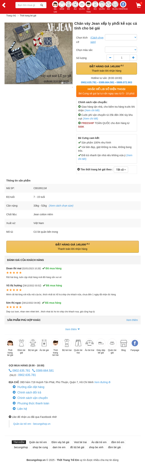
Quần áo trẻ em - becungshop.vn (31, 423)
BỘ (68, 5)
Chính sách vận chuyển (30, 397)
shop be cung (40, 447)
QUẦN (82, 5)
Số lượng (81, 58)
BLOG (115, 5)
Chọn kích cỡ (82, 39)
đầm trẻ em (117, 442)
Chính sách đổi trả (27, 392)
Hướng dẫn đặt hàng (28, 387)
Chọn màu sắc (84, 50)
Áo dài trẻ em (99, 442)
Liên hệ (20, 408)
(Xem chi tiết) (92, 110)
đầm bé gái (114, 447)
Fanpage (123, 5)
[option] (39, 53)
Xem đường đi (102, 382)
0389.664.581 (106, 82)
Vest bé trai (80, 442)
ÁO (75, 5)
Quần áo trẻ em (38, 442)
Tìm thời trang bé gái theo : (95, 169)
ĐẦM (62, 5)
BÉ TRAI (88, 7)
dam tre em (59, 447)
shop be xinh (96, 447)
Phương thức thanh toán (31, 403)
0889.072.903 (124, 82)
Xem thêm (72, 329)
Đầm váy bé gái (60, 442)
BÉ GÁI (55, 7)
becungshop (21, 447)
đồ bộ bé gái (77, 447)
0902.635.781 (89, 82)
